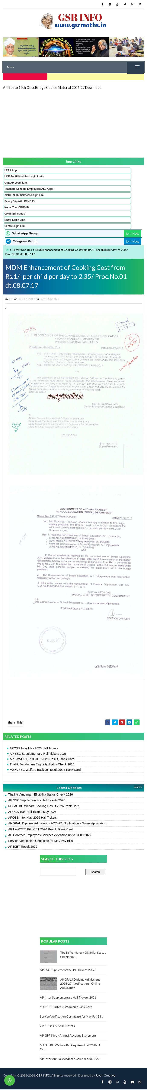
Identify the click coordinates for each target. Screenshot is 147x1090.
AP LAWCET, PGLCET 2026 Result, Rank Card (42, 759)
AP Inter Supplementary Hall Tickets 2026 (68, 998)
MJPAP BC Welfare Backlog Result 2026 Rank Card (45, 770)
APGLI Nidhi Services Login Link (24, 194)
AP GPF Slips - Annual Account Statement (68, 1036)
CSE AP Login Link (16, 181)
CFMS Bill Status (14, 212)
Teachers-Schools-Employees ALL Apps (28, 188)
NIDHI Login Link (14, 219)
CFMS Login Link (14, 225)
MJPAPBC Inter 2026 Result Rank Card (66, 1007)
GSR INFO (43, 1076)
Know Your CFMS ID (16, 206)
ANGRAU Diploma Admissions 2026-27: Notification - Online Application (57, 824)
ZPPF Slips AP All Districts (57, 1026)
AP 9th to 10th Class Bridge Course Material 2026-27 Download (52, 87)
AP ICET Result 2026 (22, 847)
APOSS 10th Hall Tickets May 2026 (32, 812)
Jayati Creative (105, 1076)
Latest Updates (22, 249)
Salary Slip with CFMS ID (19, 200)
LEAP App (10, 169)
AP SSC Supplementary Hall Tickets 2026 (38, 754)
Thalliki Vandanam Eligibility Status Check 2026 (42, 764)
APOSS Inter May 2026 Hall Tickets (34, 748)
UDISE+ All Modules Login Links (24, 175)
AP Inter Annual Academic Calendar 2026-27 (70, 1059)
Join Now (132, 232)
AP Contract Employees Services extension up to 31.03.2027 (49, 835)
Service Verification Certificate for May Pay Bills (40, 841)
